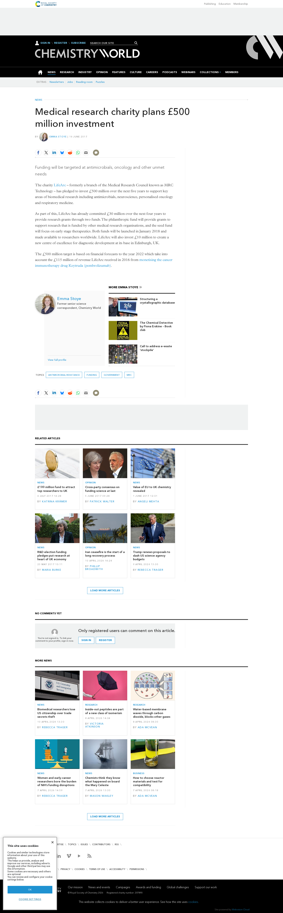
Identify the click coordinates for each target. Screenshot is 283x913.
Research (91, 704)
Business (138, 773)
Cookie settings (30, 899)
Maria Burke (51, 569)
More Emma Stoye (123, 287)
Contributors (101, 844)
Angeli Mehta (148, 501)
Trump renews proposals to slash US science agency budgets (151, 555)
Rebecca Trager (150, 569)
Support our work (206, 887)
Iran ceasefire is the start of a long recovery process (105, 553)
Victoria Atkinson (94, 725)
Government (112, 375)
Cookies (80, 869)
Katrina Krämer (54, 501)
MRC (129, 375)
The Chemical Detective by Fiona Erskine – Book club (156, 326)
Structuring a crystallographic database (157, 300)
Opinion (90, 482)
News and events (99, 887)
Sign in (86, 640)
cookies (193, 902)
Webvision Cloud (240, 909)
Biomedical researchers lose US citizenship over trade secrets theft (56, 713)
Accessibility (117, 869)
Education (225, 3)
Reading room (84, 82)
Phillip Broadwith (94, 568)
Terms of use (97, 869)
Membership (241, 3)
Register (60, 43)
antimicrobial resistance (64, 375)
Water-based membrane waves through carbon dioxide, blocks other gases (151, 713)
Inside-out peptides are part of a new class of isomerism (104, 711)
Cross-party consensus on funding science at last (102, 488)
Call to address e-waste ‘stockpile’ (156, 348)
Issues (84, 844)
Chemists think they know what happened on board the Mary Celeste (102, 781)
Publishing (210, 3)
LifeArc (60, 185)
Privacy (65, 869)
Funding (92, 375)
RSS (117, 844)
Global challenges (178, 887)
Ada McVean (147, 727)
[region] (30, 873)
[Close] (52, 842)
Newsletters (57, 82)
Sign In (45, 42)
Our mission (75, 887)
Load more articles (105, 590)
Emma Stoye (58, 136)
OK (30, 889)
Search (136, 42)
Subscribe (78, 43)
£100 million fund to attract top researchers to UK (56, 488)
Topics (72, 844)
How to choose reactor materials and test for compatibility (148, 781)
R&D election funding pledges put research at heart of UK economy (53, 555)
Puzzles (100, 82)
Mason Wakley (101, 795)
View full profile (57, 359)
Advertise (57, 844)
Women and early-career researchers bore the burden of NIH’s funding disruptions (56, 781)
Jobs (70, 82)
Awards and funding (148, 887)
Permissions (137, 869)
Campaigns (123, 887)
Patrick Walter (102, 501)
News (38, 100)
